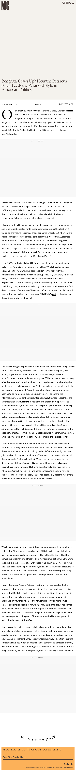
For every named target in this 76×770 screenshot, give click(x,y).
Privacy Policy (69, 767)
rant (54, 294)
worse (52, 237)
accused (69, 447)
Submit (68, 764)
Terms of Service (58, 767)
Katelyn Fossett (11, 105)
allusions (62, 463)
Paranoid (17, 267)
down (10, 405)
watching (24, 402)
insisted (69, 111)
